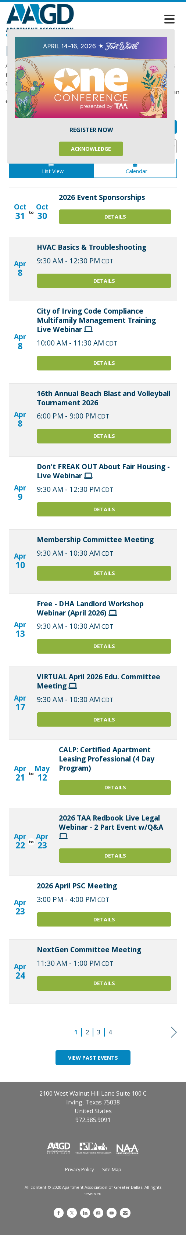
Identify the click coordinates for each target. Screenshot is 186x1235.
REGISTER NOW (91, 130)
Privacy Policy (79, 1169)
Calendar (135, 168)
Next (174, 1032)
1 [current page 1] (76, 1032)
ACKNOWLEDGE (91, 148)
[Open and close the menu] (126, 19)
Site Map (111, 1169)
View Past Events (93, 1057)
